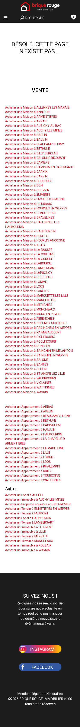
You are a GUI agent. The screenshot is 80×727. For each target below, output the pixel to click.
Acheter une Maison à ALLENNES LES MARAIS (37, 107)
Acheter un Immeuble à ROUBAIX (28, 545)
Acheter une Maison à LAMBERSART (30, 268)
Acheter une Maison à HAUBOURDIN (30, 231)
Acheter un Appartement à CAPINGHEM (33, 425)
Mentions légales (30, 694)
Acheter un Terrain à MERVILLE (26, 536)
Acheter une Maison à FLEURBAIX (28, 204)
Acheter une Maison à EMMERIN (27, 194)
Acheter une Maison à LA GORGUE (29, 259)
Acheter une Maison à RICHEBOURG (30, 337)
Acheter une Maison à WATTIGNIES (30, 387)
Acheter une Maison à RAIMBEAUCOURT (33, 332)
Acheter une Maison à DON (24, 185)
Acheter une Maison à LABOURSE (28, 263)
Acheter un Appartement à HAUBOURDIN (33, 434)
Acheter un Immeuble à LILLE (25, 532)
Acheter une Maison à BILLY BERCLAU (31, 153)
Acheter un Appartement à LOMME (29, 457)
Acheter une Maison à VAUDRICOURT (31, 378)
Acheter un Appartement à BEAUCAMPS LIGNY (38, 416)
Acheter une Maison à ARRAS (26, 121)
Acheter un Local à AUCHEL (24, 495)
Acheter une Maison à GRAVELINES (29, 217)
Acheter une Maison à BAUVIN (26, 139)
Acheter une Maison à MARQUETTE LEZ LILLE (36, 296)
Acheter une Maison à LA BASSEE (28, 250)
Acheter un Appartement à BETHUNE (31, 420)
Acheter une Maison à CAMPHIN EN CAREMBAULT (40, 167)
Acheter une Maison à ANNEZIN (27, 112)
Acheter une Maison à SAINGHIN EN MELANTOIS (39, 351)
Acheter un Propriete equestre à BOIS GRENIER (38, 504)
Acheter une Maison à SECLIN (26, 369)
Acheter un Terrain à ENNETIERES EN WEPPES (37, 509)
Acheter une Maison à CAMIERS (27, 162)
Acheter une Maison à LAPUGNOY (28, 273)
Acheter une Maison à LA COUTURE (29, 254)
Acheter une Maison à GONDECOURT (30, 213)
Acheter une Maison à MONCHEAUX (30, 309)
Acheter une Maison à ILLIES (25, 245)
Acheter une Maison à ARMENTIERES (31, 117)
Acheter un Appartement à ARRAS (29, 407)
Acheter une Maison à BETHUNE (27, 149)
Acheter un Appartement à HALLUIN (30, 430)
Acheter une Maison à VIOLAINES (28, 383)
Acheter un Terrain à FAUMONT (26, 513)
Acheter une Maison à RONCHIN (27, 346)
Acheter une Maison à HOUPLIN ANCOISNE (35, 240)
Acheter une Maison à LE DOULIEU (28, 277)
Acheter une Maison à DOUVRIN (27, 190)
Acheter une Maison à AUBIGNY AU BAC (33, 126)
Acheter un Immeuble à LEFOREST (29, 527)
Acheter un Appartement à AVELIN (29, 411)
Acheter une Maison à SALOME (26, 360)
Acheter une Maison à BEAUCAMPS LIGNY (34, 144)
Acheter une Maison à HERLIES (26, 236)
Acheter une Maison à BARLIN (26, 135)
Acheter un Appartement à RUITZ (28, 471)
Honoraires (54, 694)
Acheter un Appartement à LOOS (28, 462)
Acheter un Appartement (28, 400)
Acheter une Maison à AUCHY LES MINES (34, 130)
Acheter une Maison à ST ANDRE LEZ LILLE (35, 373)
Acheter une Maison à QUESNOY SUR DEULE (36, 323)
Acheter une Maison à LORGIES (27, 291)
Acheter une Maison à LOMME (26, 282)
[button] (40, 648)
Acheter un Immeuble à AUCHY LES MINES (35, 499)
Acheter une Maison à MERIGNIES (28, 305)
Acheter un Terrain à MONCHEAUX (29, 541)
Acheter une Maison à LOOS (24, 286)
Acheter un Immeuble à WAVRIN (27, 550)
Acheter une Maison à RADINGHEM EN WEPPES (38, 328)
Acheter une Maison (24, 101)
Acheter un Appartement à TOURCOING (32, 475)
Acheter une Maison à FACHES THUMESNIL (35, 199)
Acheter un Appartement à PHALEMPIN (32, 466)
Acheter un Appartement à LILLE (27, 453)
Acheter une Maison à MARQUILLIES (30, 300)
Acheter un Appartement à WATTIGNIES (33, 480)
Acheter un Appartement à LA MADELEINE (34, 448)
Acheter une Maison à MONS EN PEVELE (33, 314)
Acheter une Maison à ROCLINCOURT (31, 341)
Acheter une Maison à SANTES (26, 364)
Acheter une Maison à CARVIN (26, 176)
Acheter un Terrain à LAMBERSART (29, 522)
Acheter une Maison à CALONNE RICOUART (35, 158)
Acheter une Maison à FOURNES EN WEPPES (36, 208)
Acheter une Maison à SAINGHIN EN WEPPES (36, 355)
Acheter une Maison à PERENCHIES (29, 318)
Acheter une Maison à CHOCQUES (28, 181)
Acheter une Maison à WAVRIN (26, 392)
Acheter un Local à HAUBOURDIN (28, 518)
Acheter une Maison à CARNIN (26, 172)
